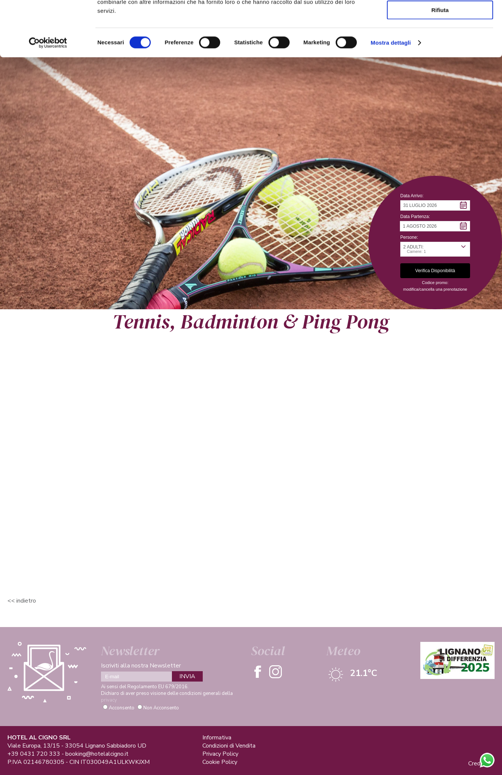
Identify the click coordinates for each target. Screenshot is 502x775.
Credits (477, 763)
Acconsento (121, 708)
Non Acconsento (161, 708)
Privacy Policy (220, 754)
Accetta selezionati (440, 40)
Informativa (216, 737)
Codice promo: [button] (435, 282)
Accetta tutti (440, 18)
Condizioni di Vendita (228, 746)
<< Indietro (21, 601)
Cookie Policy (219, 762)
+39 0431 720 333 (33, 754)
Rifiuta (440, 62)
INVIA (187, 676)
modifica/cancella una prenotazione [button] (435, 289)
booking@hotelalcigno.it (96, 754)
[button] (435, 205)
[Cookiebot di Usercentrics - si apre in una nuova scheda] (48, 94)
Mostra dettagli (391, 94)
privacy (109, 700)
